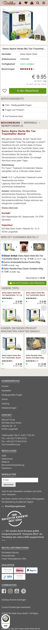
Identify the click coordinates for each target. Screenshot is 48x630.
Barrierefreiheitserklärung (13, 465)
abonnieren (9, 485)
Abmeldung (10, 502)
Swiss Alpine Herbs (28, 54)
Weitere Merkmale (10, 208)
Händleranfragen (9, 408)
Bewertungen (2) (12, 126)
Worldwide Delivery (10, 553)
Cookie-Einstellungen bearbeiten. (16, 607)
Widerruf (5, 462)
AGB (4, 456)
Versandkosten (8, 556)
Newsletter (6, 391)
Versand (43, 84)
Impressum (7, 468)
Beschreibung (10, 123)
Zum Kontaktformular (11, 445)
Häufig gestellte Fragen (12, 395)
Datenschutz (7, 459)
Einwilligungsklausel (15, 506)
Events (5, 399)
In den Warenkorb (28, 90)
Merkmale (30, 123)
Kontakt (5, 386)
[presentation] (4, 308)
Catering (5, 404)
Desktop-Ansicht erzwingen (14, 600)
